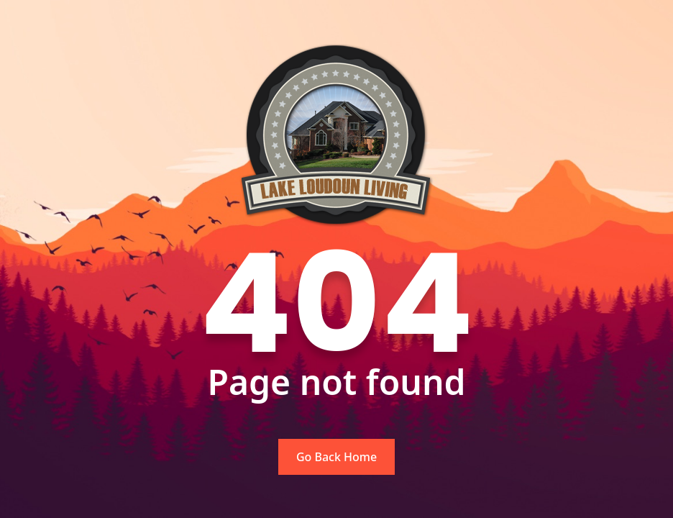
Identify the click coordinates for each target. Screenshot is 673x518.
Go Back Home (336, 457)
